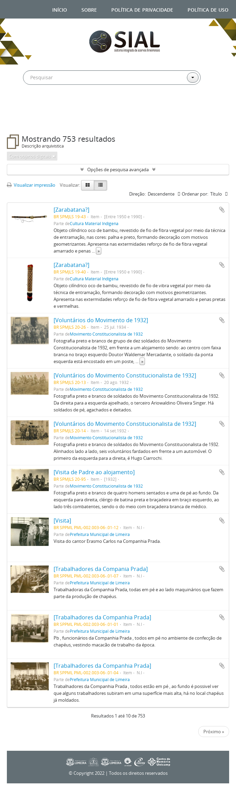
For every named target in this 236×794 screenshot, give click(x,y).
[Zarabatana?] (71, 209)
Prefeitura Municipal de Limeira (100, 534)
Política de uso (208, 9)
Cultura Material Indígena (94, 223)
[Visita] (62, 520)
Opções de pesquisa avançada (118, 169)
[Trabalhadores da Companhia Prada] (102, 617)
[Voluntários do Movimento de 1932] (101, 320)
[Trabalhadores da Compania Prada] (101, 569)
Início (59, 9)
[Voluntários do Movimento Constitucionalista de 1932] (125, 375)
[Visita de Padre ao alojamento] (94, 472)
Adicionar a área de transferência (221, 209)
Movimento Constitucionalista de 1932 (106, 334)
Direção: (137, 194)
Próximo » (213, 731)
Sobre (89, 9)
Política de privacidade (142, 9)
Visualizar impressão (31, 185)
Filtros (24, 121)
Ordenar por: (195, 194)
